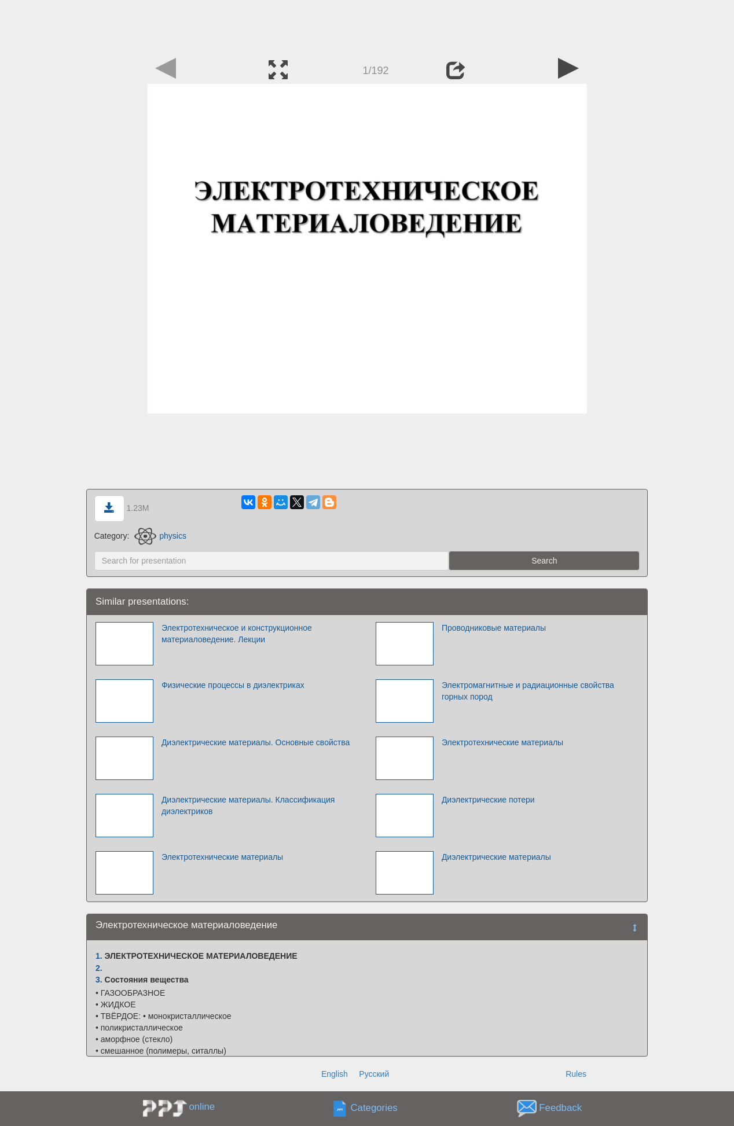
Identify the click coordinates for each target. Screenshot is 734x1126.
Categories (374, 1108)
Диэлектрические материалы (496, 857)
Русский (374, 1074)
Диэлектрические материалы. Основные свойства (256, 742)
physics (160, 535)
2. (99, 968)
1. (99, 956)
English (334, 1074)
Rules (576, 1074)
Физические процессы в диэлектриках (233, 685)
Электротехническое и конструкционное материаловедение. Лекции (237, 633)
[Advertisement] (367, 26)
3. (99, 979)
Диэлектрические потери (488, 799)
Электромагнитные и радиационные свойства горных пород (528, 690)
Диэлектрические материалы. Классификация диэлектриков (248, 805)
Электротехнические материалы (502, 742)
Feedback (560, 1108)
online (202, 1106)
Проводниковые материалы (494, 627)
